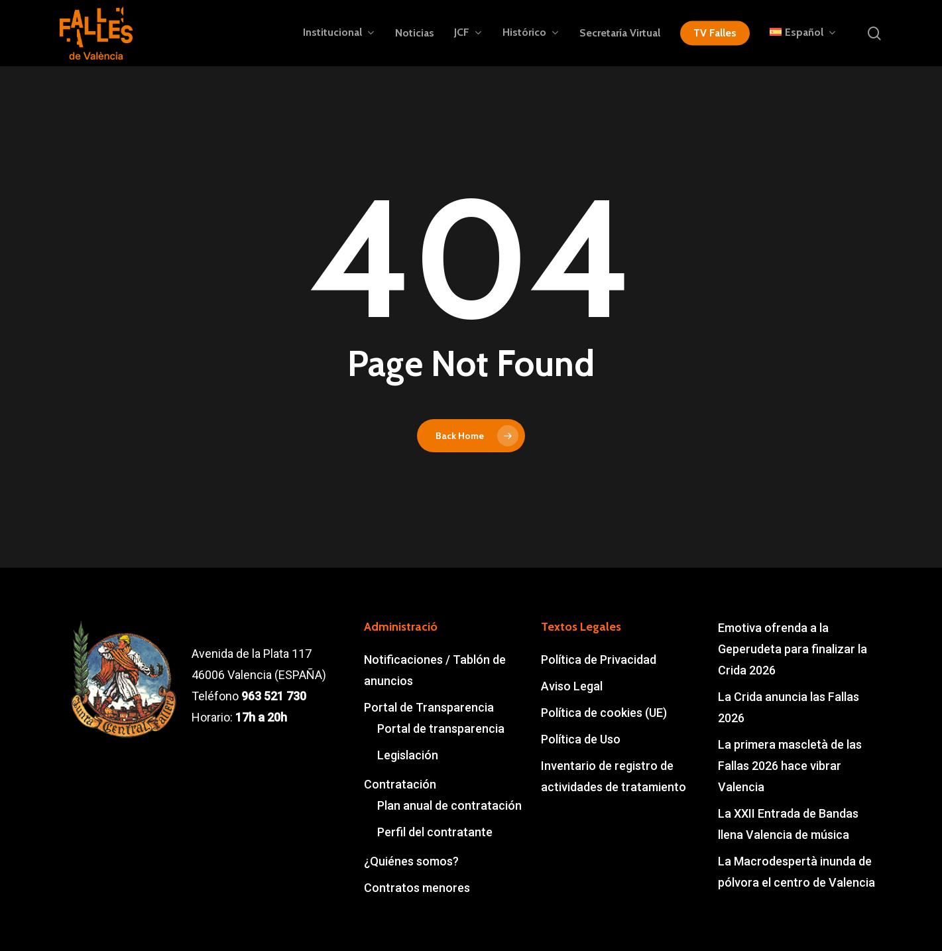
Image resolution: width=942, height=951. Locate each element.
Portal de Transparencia (429, 707)
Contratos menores (417, 888)
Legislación (407, 755)
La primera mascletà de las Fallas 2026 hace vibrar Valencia (790, 765)
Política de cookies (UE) (604, 713)
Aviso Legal (572, 686)
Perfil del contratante (435, 832)
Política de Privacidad (598, 659)
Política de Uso (580, 739)
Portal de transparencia (440, 728)
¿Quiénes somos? (411, 861)
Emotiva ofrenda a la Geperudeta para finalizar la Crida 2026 (792, 649)
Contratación (400, 784)
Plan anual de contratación (449, 805)
